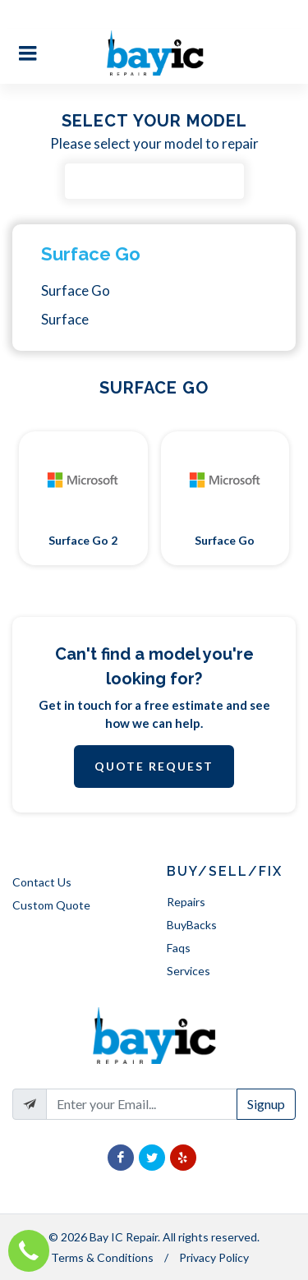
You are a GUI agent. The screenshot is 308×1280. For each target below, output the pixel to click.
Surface (65, 319)
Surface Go (90, 254)
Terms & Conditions (102, 1257)
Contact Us (41, 882)
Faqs (179, 948)
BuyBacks (192, 925)
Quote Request (154, 766)
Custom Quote (51, 905)
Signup (266, 1104)
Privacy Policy (214, 1257)
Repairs (186, 902)
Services (188, 971)
